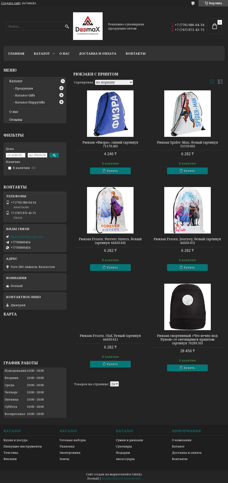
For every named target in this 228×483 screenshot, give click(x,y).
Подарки (123, 452)
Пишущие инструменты (22, 446)
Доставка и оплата (97, 53)
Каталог (42, 53)
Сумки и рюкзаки (129, 440)
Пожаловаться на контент (121, 478)
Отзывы (15, 120)
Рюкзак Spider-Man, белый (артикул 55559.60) (187, 144)
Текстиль (10, 452)
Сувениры (124, 446)
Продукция (24, 88)
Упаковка (67, 446)
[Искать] (67, 27)
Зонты (64, 459)
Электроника (70, 452)
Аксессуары (125, 459)
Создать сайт (11, 3)
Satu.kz (137, 474)
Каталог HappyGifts (30, 102)
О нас (64, 53)
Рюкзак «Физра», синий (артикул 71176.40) (110, 144)
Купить (112, 171)
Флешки (10, 459)
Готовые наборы (73, 440)
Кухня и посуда (15, 440)
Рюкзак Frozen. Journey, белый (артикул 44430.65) (187, 241)
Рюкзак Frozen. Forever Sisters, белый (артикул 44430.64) (110, 241)
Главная (16, 53)
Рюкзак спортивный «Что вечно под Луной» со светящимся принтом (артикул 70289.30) (187, 339)
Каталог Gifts (25, 95)
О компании (181, 440)
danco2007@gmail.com (26, 237)
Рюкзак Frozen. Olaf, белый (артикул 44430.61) (110, 337)
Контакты (136, 53)
